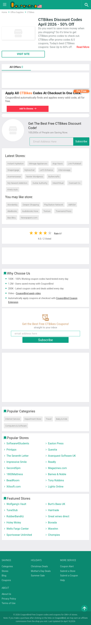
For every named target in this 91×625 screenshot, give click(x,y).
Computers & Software (16, 426)
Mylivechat (29, 170)
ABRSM (72, 204)
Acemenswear (14, 176)
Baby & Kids (61, 419)
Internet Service (12, 419)
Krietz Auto (12, 189)
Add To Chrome (26, 109)
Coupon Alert (67, 566)
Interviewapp (64, 170)
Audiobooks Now (30, 211)
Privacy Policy (9, 598)
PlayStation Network (53, 204)
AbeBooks (12, 211)
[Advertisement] (45, 80)
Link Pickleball (74, 163)
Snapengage (13, 170)
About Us (6, 594)
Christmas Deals (39, 566)
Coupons (6, 580)
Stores (5, 571)
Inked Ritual (58, 183)
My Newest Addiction (17, 183)
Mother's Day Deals (41, 571)
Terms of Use (8, 603)
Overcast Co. (75, 183)
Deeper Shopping (31, 204)
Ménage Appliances (38, 163)
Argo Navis (57, 163)
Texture (46, 211)
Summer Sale (38, 575)
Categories (7, 566)
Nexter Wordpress (34, 176)
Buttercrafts (53, 176)
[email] (59, 142)
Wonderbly (12, 204)
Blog (4, 575)
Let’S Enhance (46, 170)
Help (62, 580)
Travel (48, 419)
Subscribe (81, 141)
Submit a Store (67, 571)
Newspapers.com (29, 217)
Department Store (33, 419)
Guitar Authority (40, 183)
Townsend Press (63, 211)
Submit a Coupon (69, 575)
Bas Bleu (11, 217)
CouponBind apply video (28, 293)
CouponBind (60, 618)
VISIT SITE (23, 54)
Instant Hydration (15, 163)
